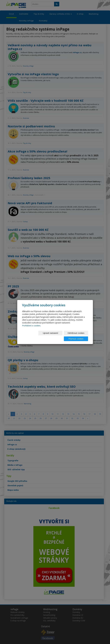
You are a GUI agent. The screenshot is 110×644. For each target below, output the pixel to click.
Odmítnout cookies (55, 336)
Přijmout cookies (77, 336)
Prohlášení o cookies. (31, 328)
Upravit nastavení (33, 336)
